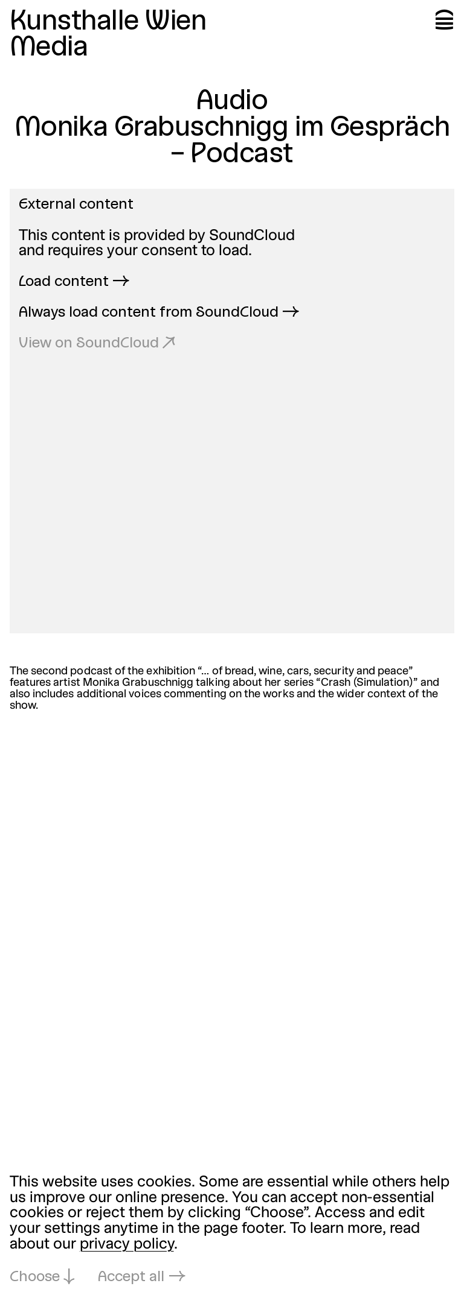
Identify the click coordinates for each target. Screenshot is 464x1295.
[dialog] (232, 1231)
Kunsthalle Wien (108, 22)
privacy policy (127, 1245)
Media (49, 48)
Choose (35, 1277)
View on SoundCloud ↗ (97, 343)
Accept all (131, 1277)
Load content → (74, 282)
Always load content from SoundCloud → (159, 313)
